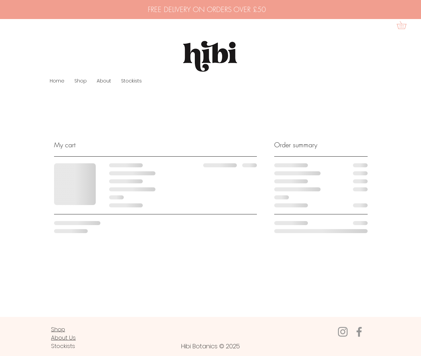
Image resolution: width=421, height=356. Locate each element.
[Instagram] (342, 331)
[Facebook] (359, 331)
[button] (405, 25)
